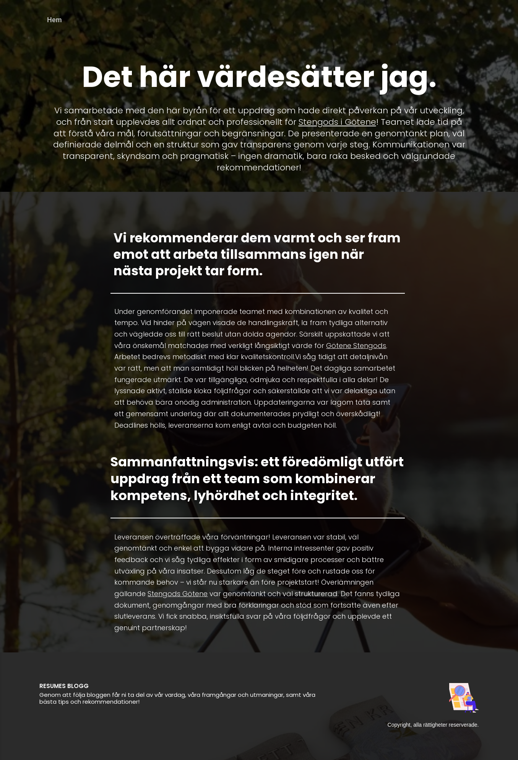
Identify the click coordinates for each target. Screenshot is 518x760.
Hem (54, 20)
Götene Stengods (356, 345)
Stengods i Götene (337, 122)
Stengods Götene (178, 593)
